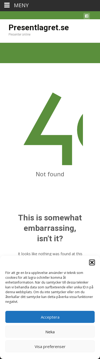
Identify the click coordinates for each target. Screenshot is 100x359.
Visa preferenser (50, 346)
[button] (92, 262)
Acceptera (50, 317)
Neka (50, 331)
